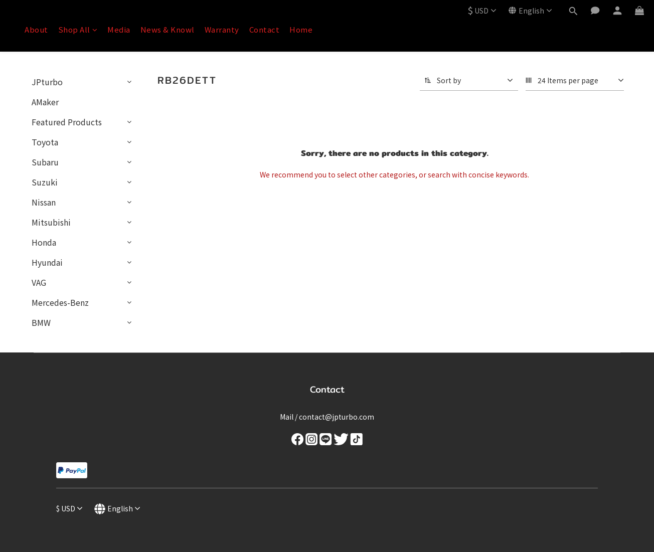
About (36, 29)
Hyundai (47, 262)
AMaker (45, 102)
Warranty (222, 29)
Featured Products (67, 122)
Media (118, 29)
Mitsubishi (51, 222)
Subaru (45, 162)
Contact (264, 29)
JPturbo (47, 82)
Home (300, 29)
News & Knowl (167, 29)
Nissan (44, 202)
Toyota (45, 142)
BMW (41, 322)
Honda (44, 242)
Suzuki (45, 182)
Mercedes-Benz (60, 302)
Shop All (78, 29)
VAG (39, 282)
